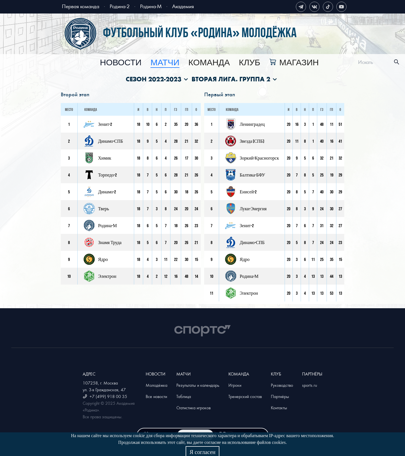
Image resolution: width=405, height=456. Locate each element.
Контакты (279, 407)
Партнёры (280, 396)
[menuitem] (120, 63)
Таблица (183, 396)
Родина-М (151, 6)
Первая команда (80, 6)
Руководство (282, 385)
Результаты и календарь (197, 385)
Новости (120, 63)
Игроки (234, 385)
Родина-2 (120, 6)
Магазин (299, 63)
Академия (183, 6)
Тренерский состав (245, 396)
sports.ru (309, 385)
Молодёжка (156, 385)
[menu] (209, 62)
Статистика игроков (193, 407)
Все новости (156, 396)
